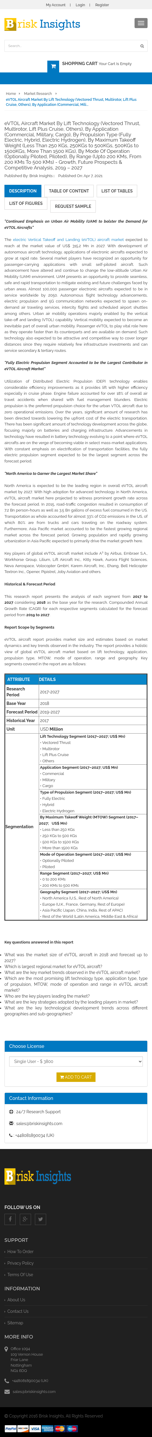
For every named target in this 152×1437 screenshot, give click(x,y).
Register (102, 5)
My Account (55, 5)
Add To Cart (76, 1077)
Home (11, 94)
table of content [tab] (69, 191)
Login (80, 5)
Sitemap (15, 1323)
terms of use (20, 1274)
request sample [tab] (73, 206)
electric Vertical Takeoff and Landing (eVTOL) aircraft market (68, 239)
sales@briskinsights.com (34, 1391)
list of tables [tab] (116, 191)
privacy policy (20, 1263)
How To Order (20, 1251)
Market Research (38, 94)
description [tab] (23, 191)
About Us (16, 1299)
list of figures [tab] (26, 203)
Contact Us (17, 1311)
